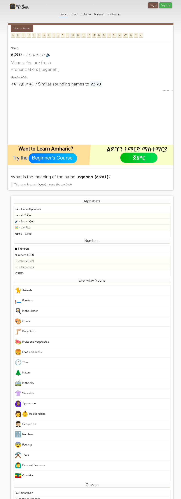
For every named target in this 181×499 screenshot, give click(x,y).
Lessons (74, 14)
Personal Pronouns (30, 465)
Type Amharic (113, 14)
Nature (23, 373)
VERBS (19, 273)
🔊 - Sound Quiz (25, 221)
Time (21, 362)
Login (153, 5)
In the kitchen (26, 311)
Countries (24, 476)
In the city (24, 383)
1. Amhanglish (24, 493)
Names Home (22, 28)
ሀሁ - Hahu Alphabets (28, 209)
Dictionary (86, 14)
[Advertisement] (92, 117)
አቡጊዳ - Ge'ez (23, 234)
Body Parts (25, 331)
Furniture (24, 301)
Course (63, 14)
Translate (99, 14)
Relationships (30, 414)
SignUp (165, 5)
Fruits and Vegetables (32, 342)
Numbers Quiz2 (24, 267)
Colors (22, 321)
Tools (22, 455)
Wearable (24, 393)
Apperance (25, 403)
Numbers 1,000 (24, 255)
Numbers (22, 249)
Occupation (25, 424)
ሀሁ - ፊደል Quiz (24, 215)
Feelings (23, 445)
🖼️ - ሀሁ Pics (22, 227)
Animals (23, 290)
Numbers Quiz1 (24, 261)
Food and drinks (28, 352)
